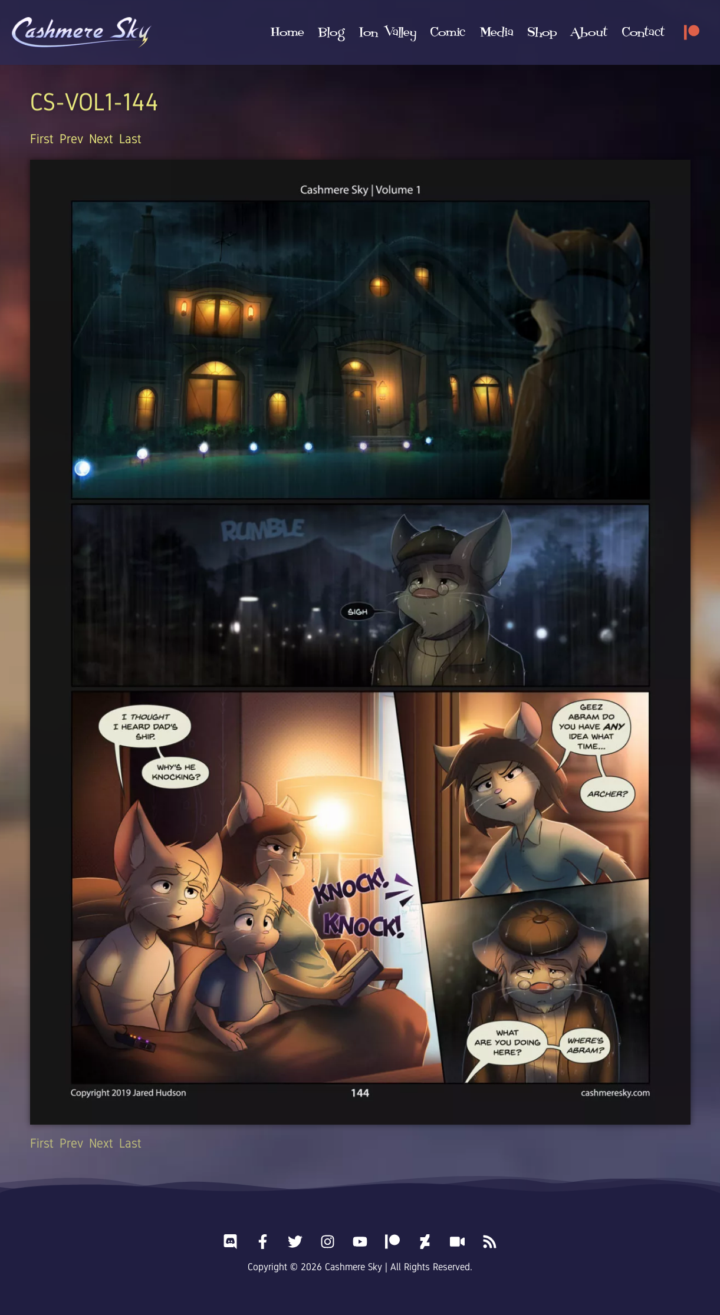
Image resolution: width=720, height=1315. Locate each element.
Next (101, 138)
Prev (71, 138)
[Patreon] (691, 32)
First (42, 138)
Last (130, 138)
